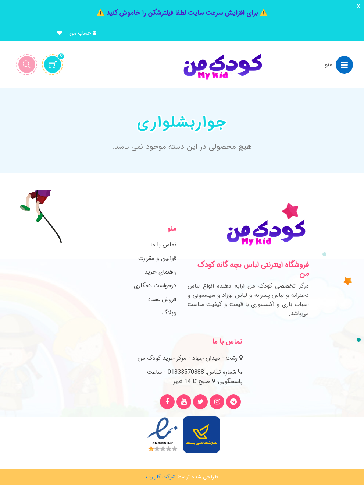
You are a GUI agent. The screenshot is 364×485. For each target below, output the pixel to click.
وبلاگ (169, 312)
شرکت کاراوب (161, 477)
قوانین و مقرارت (157, 258)
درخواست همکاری (155, 285)
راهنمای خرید (160, 272)
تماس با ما (163, 244)
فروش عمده (162, 299)
